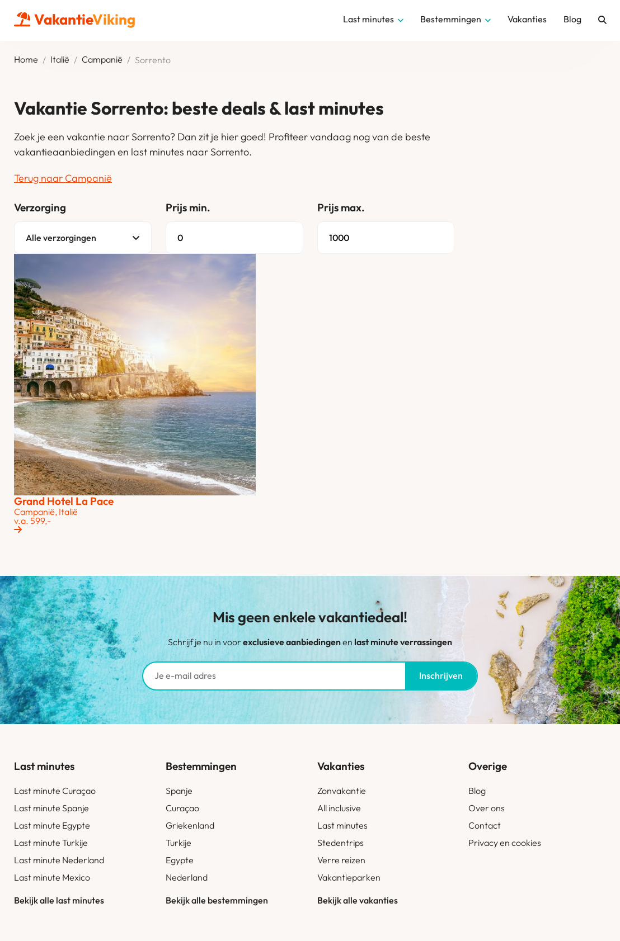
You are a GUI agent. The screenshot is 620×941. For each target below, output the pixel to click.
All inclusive (339, 808)
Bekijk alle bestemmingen (217, 900)
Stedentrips (340, 842)
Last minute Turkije (51, 842)
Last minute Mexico (52, 877)
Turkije (178, 842)
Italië (59, 60)
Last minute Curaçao (55, 790)
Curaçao (182, 808)
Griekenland (190, 825)
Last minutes (342, 825)
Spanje (179, 790)
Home (26, 60)
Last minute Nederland (59, 860)
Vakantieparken (349, 877)
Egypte (180, 860)
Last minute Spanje (51, 808)
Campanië (102, 60)
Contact (484, 825)
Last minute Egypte (52, 825)
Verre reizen (341, 860)
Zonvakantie (341, 790)
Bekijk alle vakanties (357, 900)
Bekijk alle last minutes (59, 900)
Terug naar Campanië (63, 178)
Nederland (187, 877)
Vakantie (74, 19)
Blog (477, 790)
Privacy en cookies (504, 842)
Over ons (486, 808)
